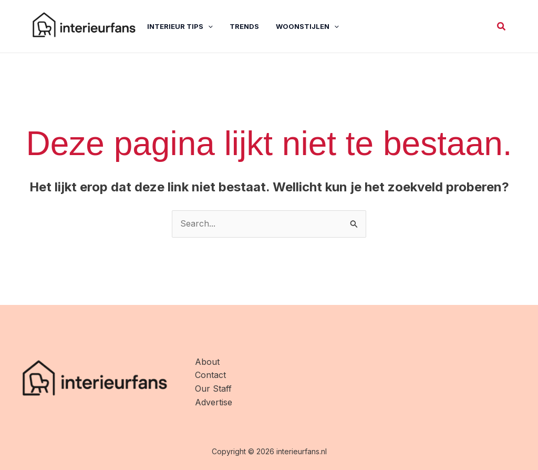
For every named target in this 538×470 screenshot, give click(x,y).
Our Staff (213, 388)
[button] (501, 26)
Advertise (213, 402)
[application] (208, 26)
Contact (210, 375)
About (207, 361)
